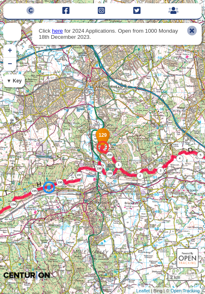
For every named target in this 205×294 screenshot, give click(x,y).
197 (79, 175)
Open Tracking (185, 290)
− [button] (10, 64)
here (57, 31)
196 (59, 182)
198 (99, 168)
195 (34, 191)
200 (109, 155)
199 (109, 173)
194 (13, 204)
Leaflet (143, 290)
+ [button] (10, 51)
